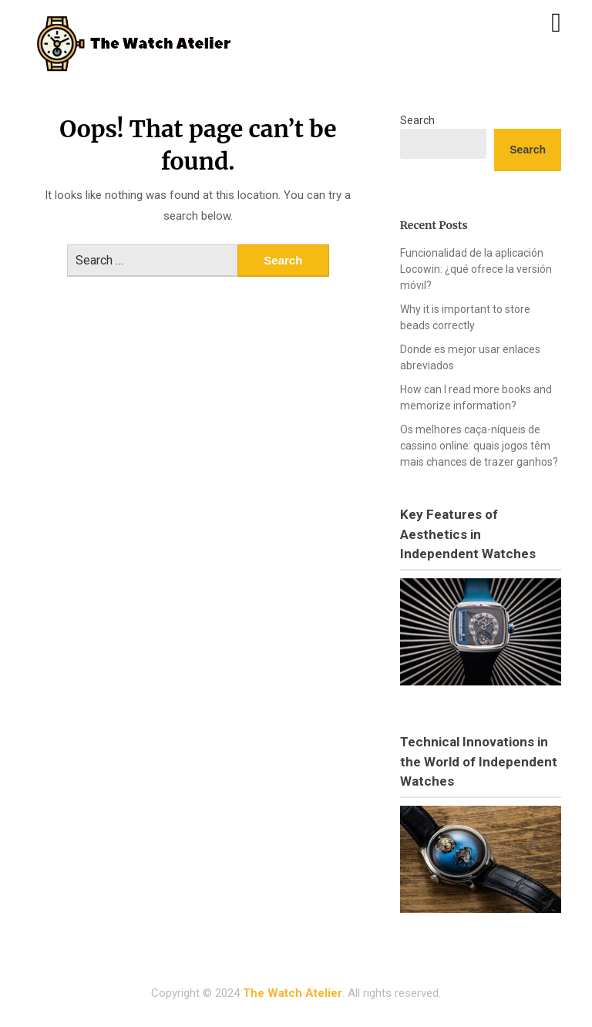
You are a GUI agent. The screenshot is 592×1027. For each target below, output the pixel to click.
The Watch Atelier (292, 993)
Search (417, 120)
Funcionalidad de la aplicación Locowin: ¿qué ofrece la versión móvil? (476, 269)
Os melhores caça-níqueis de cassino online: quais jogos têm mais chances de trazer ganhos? (479, 445)
